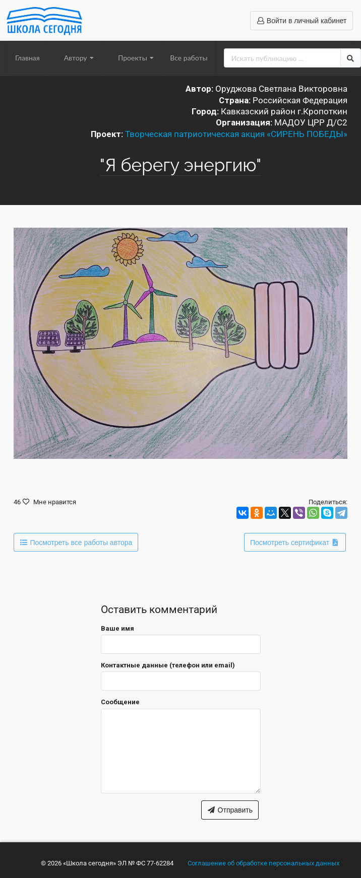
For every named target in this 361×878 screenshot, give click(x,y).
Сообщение (120, 702)
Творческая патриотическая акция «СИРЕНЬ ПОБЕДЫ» (236, 134)
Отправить (230, 810)
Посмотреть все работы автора (76, 542)
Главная (27, 57)
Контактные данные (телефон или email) (168, 665)
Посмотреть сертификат (295, 542)
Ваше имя (117, 628)
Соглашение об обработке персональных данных (263, 863)
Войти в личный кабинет (301, 21)
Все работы (188, 57)
